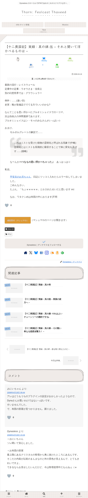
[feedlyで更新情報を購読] (62, 252)
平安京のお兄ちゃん (20, 177)
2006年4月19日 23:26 (16, 408)
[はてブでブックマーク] (31, 65)
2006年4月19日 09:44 (16, 366)
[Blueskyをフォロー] (36, 252)
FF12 (8, 234)
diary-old (10, 229)
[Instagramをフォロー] (47, 252)
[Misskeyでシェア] (70, 59)
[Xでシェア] (18, 59)
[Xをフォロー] (31, 252)
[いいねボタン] (7, 205)
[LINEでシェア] (57, 65)
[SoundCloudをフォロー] (52, 252)
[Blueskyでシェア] (44, 59)
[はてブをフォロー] (41, 252)
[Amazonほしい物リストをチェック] (57, 252)
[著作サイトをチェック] (26, 252)
